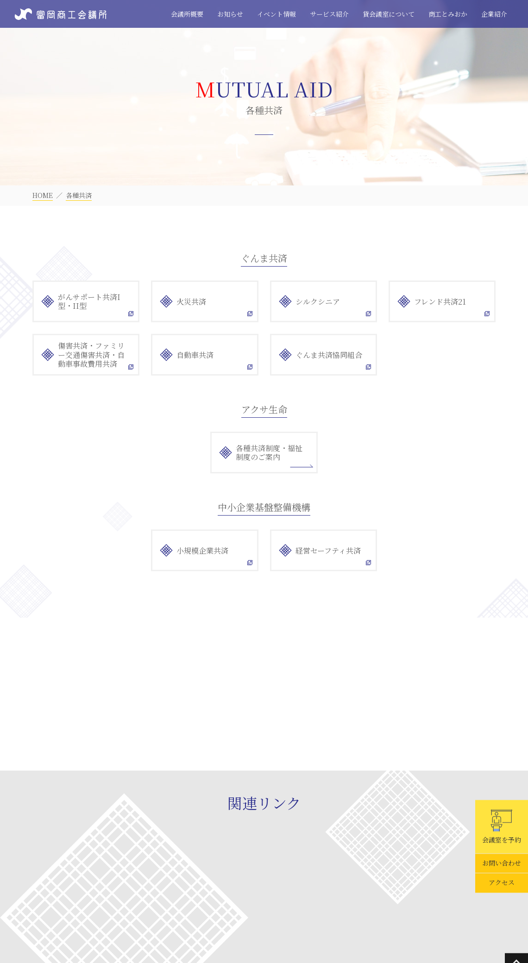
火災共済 (191, 301)
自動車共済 (195, 355)
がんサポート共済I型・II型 (89, 302)
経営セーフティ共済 (328, 550)
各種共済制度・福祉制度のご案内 (269, 453)
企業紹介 (494, 14)
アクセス (502, 882)
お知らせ (230, 14)
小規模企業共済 (202, 550)
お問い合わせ (501, 863)
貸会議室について (389, 14)
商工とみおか (447, 14)
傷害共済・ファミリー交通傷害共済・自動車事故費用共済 (91, 354)
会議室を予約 (501, 826)
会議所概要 (187, 14)
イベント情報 (276, 14)
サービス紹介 (329, 14)
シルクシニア (317, 301)
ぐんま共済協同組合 (328, 355)
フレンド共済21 (440, 301)
